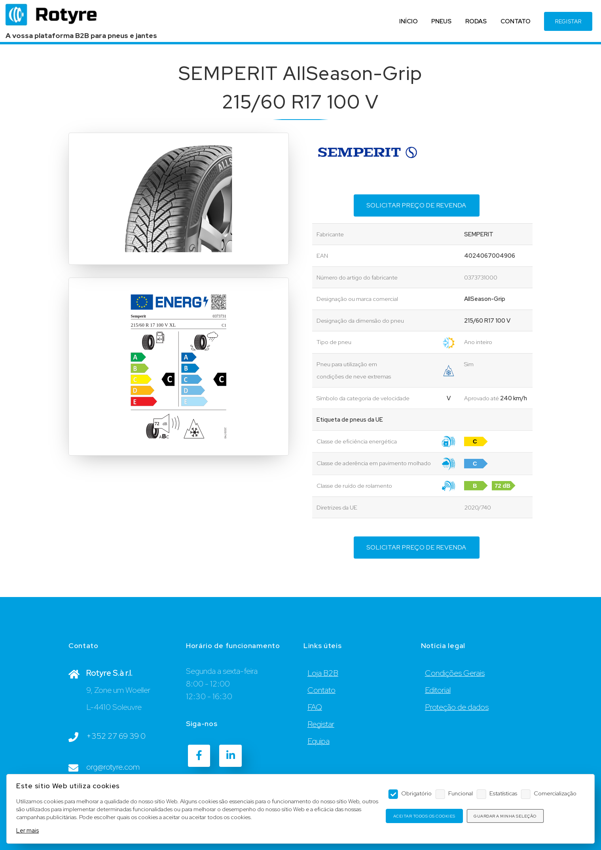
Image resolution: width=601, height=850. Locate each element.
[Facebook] (199, 756)
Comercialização (555, 793)
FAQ (314, 707)
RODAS (472, 24)
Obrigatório (416, 793)
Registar (320, 724)
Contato (321, 690)
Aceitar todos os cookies (424, 816)
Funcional (460, 793)
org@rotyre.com (113, 767)
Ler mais (27, 830)
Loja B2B (322, 673)
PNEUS (438, 24)
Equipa (318, 741)
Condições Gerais (455, 673)
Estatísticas (503, 793)
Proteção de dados (457, 707)
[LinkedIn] (230, 756)
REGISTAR (564, 24)
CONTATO (512, 24)
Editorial (438, 690)
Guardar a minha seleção (505, 816)
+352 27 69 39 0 (116, 736)
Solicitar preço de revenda (416, 205)
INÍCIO (404, 24)
